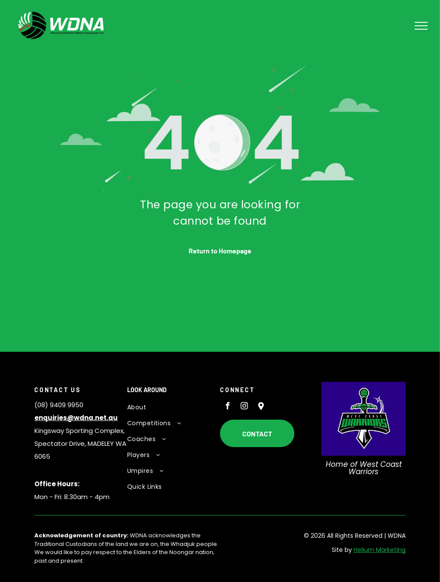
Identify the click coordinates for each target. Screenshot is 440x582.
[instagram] (244, 407)
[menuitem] (169, 407)
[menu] (421, 26)
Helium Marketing (380, 549)
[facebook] (227, 407)
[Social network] (261, 407)
